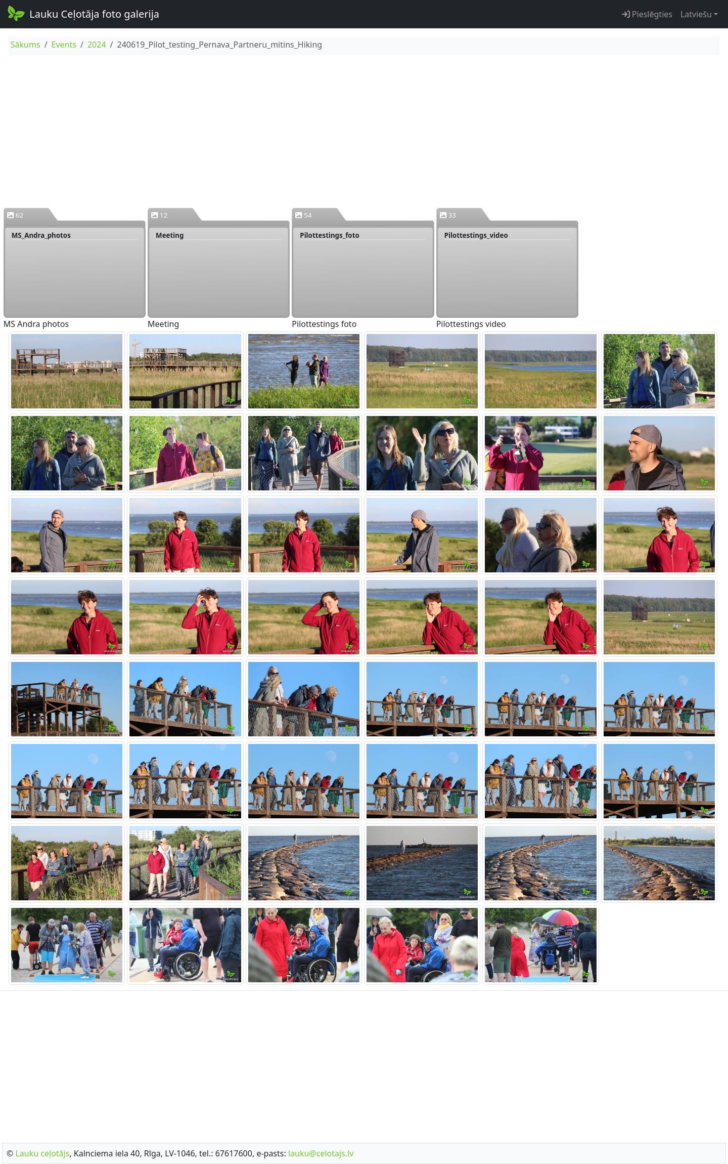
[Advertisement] (364, 131)
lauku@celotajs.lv (320, 1153)
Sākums (25, 44)
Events (64, 44)
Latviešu (696, 14)
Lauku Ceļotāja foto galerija (82, 13)
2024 (96, 44)
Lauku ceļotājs (42, 1153)
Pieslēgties (647, 14)
